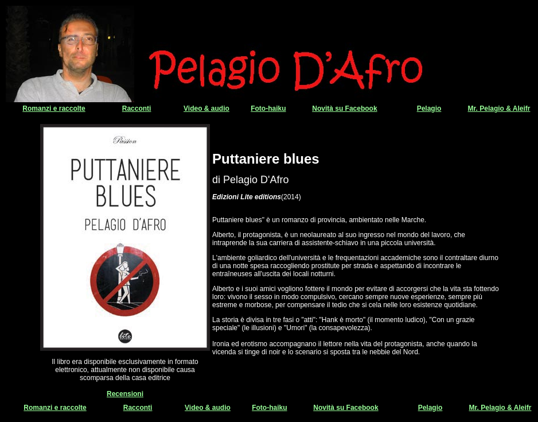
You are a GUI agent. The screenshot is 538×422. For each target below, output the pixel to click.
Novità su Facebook (344, 108)
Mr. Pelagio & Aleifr (499, 108)
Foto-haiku (268, 108)
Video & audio (206, 108)
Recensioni (125, 394)
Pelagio (429, 108)
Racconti (136, 108)
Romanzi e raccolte (53, 108)
